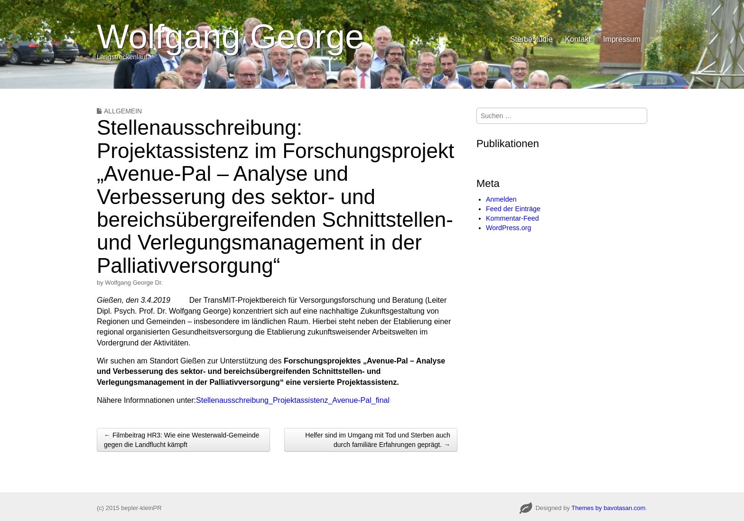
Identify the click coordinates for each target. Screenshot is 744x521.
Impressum (622, 39)
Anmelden (501, 199)
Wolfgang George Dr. (134, 282)
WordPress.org (508, 228)
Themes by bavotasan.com (608, 508)
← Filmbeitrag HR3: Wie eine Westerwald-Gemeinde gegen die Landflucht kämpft (181, 439)
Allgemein (123, 111)
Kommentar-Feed (512, 218)
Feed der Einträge (513, 209)
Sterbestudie (531, 39)
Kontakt (578, 39)
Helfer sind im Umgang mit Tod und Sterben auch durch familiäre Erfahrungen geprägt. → (377, 439)
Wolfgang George (230, 37)
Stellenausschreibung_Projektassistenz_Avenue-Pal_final (293, 400)
